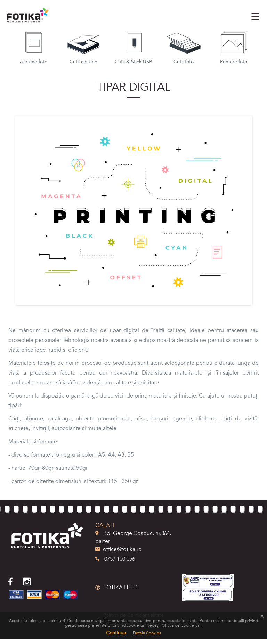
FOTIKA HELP (116, 587)
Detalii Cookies (147, 633)
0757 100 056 (115, 559)
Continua (116, 633)
